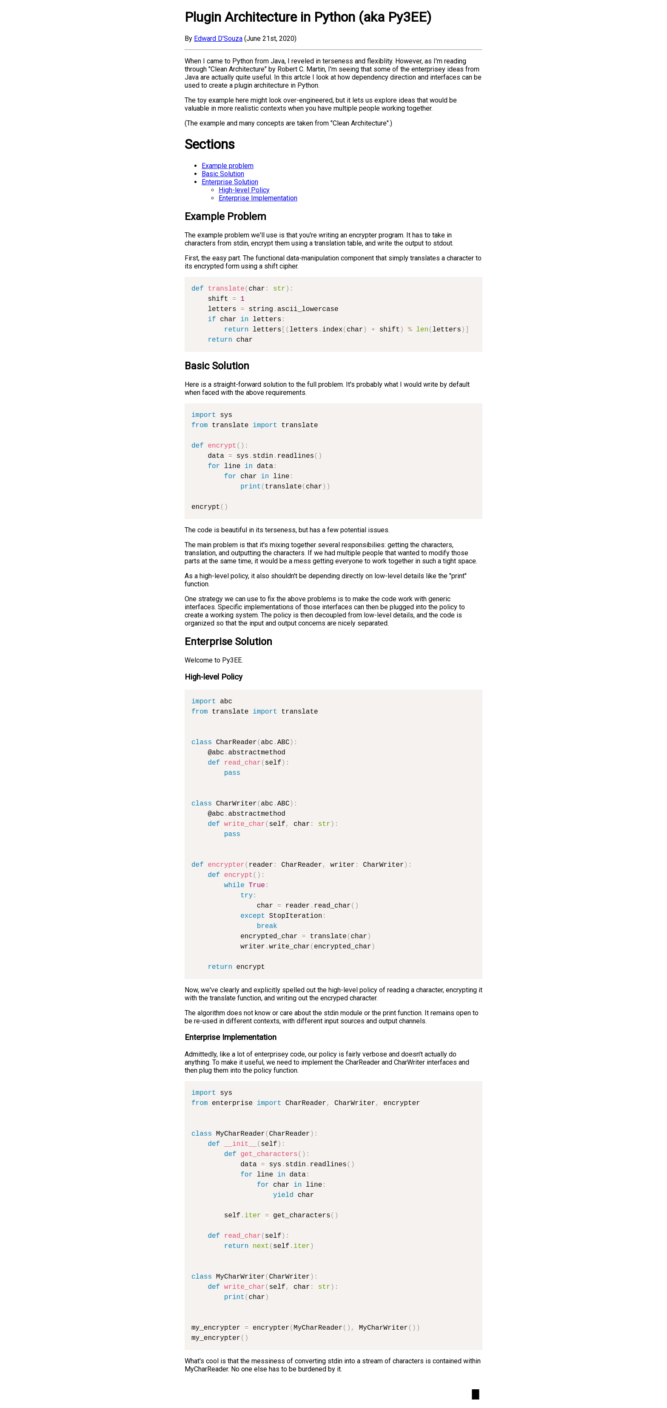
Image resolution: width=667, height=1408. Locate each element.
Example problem (228, 166)
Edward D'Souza (218, 38)
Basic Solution (223, 174)
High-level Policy (244, 190)
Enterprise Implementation (258, 198)
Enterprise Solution (230, 182)
